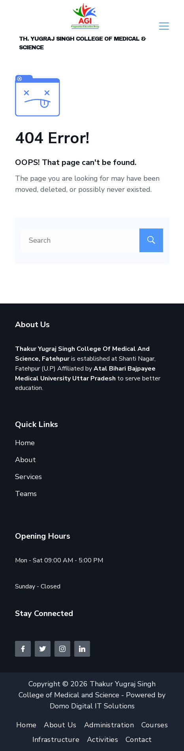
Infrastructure (55, 739)
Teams (26, 493)
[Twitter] (43, 649)
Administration (109, 725)
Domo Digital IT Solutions (92, 706)
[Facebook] (23, 649)
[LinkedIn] (82, 649)
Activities (102, 739)
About (25, 459)
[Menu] (164, 26)
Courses (154, 725)
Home (25, 443)
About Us (60, 725)
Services (28, 476)
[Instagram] (62, 649)
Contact (139, 739)
